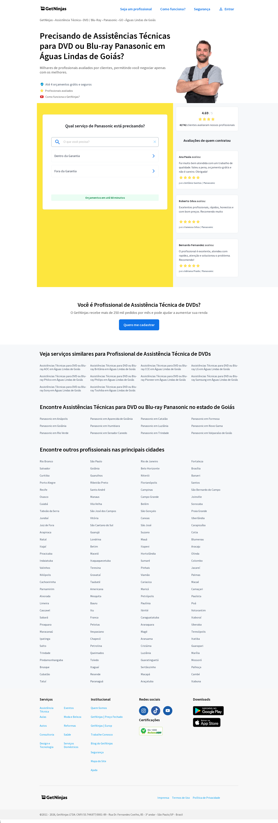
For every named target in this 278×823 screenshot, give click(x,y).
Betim (94, 546)
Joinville (196, 497)
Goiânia (94, 468)
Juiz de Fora (47, 525)
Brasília (196, 468)
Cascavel (45, 610)
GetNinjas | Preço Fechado (107, 717)
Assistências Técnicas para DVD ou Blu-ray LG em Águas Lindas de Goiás (214, 367)
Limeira (44, 603)
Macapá (145, 674)
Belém (145, 504)
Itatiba (195, 638)
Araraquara (147, 624)
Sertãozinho (148, 667)
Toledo (94, 660)
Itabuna (196, 681)
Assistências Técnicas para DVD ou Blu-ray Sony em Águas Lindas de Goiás (63, 388)
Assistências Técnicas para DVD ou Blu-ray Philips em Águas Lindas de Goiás (113, 377)
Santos (195, 482)
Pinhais (145, 567)
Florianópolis (149, 482)
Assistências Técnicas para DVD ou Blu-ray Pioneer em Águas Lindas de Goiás (164, 377)
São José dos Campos (103, 511)
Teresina (95, 567)
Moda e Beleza (72, 717)
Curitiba (44, 475)
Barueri (195, 475)
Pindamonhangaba (51, 660)
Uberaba (196, 624)
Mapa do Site (98, 761)
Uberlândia (198, 518)
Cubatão (45, 674)
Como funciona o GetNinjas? (62, 96)
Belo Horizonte (150, 468)
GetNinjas (46, 20)
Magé (144, 631)
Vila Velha (96, 504)
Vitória (94, 518)
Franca (94, 617)
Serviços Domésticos (71, 745)
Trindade (45, 653)
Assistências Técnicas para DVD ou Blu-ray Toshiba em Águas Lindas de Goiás (113, 388)
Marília (195, 653)
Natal (43, 539)
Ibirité (144, 610)
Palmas (195, 575)
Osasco (44, 497)
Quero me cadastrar (139, 325)
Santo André (97, 489)
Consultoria (47, 734)
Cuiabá (44, 504)
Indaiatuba (46, 560)
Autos (43, 725)
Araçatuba (147, 681)
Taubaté (95, 582)
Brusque (44, 667)
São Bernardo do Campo (205, 489)
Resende (95, 674)
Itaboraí (196, 617)
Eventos (69, 708)
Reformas (70, 725)
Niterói (145, 475)
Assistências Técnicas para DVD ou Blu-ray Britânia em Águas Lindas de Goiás (113, 367)
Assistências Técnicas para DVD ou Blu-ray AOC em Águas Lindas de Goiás (63, 367)
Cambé (195, 674)
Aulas (43, 717)
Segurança (202, 9)
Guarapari (197, 646)
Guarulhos (96, 475)
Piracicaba (46, 553)
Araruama (147, 638)
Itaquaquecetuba (100, 560)
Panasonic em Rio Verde (54, 433)
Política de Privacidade (206, 797)
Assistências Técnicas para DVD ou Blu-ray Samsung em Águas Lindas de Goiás (214, 377)
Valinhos (45, 567)
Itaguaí (94, 667)
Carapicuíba (198, 525)
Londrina (95, 539)
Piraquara (45, 624)
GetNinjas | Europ (101, 725)
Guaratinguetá (150, 660)
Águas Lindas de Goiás (140, 20)
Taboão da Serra (49, 511)
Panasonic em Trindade (155, 433)
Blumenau (197, 539)
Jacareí (195, 567)
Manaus (94, 497)
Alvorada (45, 596)
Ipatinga (45, 638)
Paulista (196, 596)
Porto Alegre (47, 482)
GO (121, 20)
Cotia (194, 532)
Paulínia (146, 603)
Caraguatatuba (150, 617)
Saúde (67, 734)
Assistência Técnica (68, 20)
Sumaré (145, 560)
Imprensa (163, 797)
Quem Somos (99, 708)
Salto (43, 646)
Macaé (195, 582)
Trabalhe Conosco (102, 734)
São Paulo (96, 461)
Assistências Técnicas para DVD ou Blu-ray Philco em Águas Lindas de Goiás (63, 377)
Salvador (45, 468)
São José (146, 525)
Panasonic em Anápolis (54, 418)
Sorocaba (197, 504)
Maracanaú (46, 631)
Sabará (44, 617)
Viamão (145, 575)
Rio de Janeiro (149, 461)
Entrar (226, 9)
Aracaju (195, 546)
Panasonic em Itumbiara (105, 426)
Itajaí (43, 546)
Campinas (147, 489)
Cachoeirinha (48, 582)
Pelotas (95, 624)
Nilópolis (45, 575)
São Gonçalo (148, 511)
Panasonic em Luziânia (154, 426)
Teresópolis (198, 631)
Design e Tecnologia (46, 745)
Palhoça (196, 667)
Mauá (144, 539)
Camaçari (197, 589)
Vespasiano (97, 631)
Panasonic (110, 20)
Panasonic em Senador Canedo (108, 433)
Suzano (145, 532)
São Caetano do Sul (101, 525)
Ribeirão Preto (99, 482)
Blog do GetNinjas (102, 743)
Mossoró (196, 660)
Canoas (145, 518)
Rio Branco (46, 461)
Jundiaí (44, 518)
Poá (193, 603)
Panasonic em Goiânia (53, 426)
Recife (43, 489)
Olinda (195, 553)
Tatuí (43, 681)
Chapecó (95, 638)
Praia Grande (199, 511)
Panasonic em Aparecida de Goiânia (111, 418)
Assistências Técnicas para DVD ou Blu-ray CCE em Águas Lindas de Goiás (164, 367)
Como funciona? (172, 9)
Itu (92, 610)
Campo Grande (150, 497)
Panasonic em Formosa (205, 418)
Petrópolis (147, 596)
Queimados (97, 653)
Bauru (93, 603)
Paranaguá (96, 681)
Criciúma (146, 646)
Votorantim (198, 610)
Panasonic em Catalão (154, 418)
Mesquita (95, 596)
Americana (96, 589)
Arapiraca (45, 532)
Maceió (94, 553)
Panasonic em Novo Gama (207, 426)
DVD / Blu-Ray (92, 20)
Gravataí (95, 575)
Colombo (197, 560)
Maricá (145, 589)
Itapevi (145, 546)
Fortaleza (197, 461)
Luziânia (146, 653)
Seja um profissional (136, 9)
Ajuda (94, 770)
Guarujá (94, 532)
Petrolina (96, 646)
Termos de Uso (181, 797)
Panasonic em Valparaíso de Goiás (211, 433)
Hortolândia (148, 553)
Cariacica (146, 582)
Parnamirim (47, 589)
